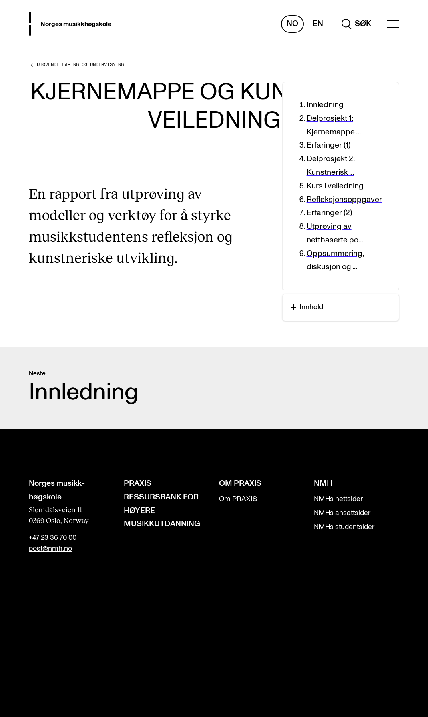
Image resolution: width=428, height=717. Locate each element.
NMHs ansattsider (342, 513)
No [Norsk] (292, 24)
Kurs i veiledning (335, 186)
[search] (356, 24)
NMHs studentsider (344, 527)
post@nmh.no (50, 548)
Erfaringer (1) (328, 145)
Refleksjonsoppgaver (344, 200)
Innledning (325, 105)
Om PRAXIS (238, 499)
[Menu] (393, 24)
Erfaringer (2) (329, 213)
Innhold (307, 307)
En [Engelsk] (318, 24)
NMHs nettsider (338, 499)
